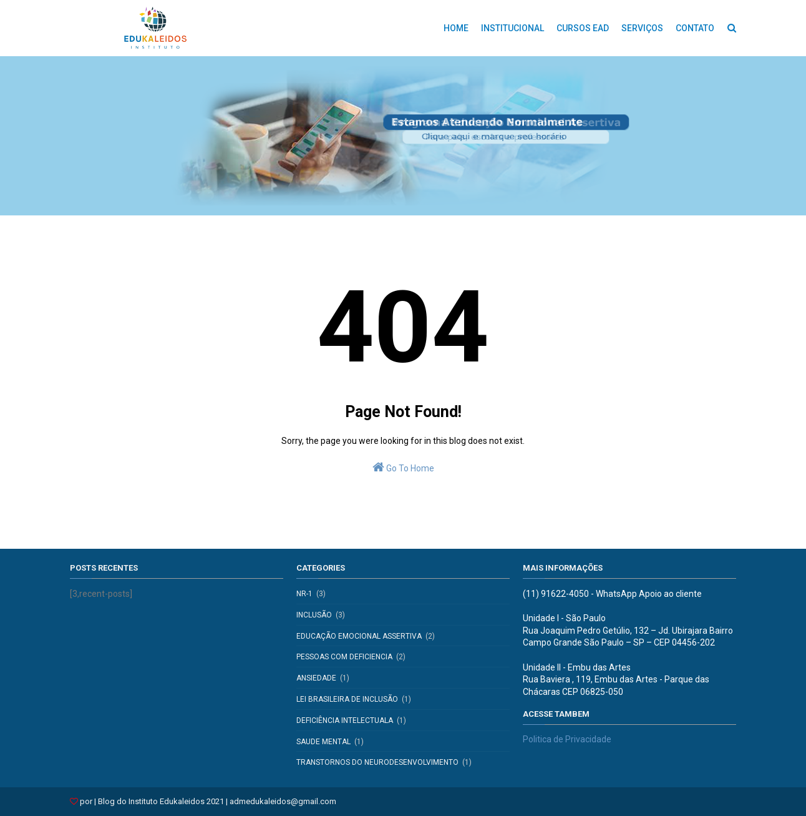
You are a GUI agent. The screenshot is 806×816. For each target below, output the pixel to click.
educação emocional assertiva (359, 636)
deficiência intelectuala (344, 720)
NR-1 (304, 593)
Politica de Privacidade (567, 739)
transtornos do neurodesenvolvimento (377, 762)
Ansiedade (316, 678)
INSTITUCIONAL (512, 28)
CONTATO (695, 28)
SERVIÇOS (642, 28)
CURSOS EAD (582, 28)
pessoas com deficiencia (344, 656)
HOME (456, 28)
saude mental (323, 741)
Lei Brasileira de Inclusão (347, 699)
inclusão (314, 615)
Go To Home (403, 467)
